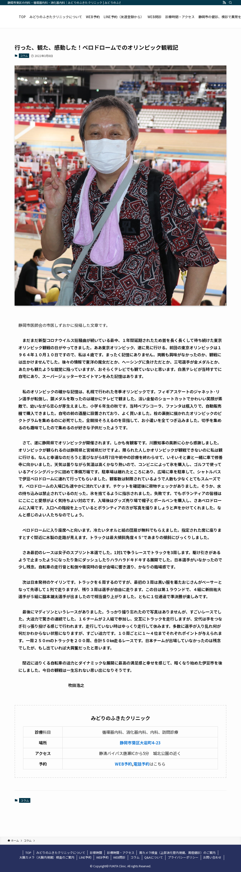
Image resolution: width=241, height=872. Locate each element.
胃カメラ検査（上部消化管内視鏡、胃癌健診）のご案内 (177, 852)
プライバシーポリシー (183, 857)
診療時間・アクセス (120, 852)
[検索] (230, 2)
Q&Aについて (153, 857)
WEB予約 (123, 764)
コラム (24, 55)
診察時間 (96, 852)
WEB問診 (119, 857)
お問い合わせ (212, 857)
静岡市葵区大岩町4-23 (140, 743)
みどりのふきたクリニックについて (60, 852)
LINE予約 (85, 857)
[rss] (224, 2)
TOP (28, 852)
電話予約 (141, 764)
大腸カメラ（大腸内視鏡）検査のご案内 (46, 857)
